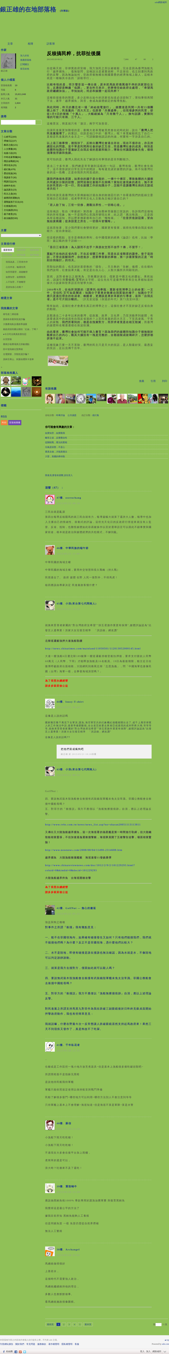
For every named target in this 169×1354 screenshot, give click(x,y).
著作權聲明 (53, 1344)
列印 (164, 381)
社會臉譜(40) (10, 206)
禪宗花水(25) (10, 165)
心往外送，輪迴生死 (16, 267)
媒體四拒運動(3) (12, 198)
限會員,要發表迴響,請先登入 (59, 475)
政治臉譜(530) (11, 218)
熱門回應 (21, 255)
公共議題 (72, 415)
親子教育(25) (10, 214)
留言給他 (24, 68)
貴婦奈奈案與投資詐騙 (14, 319)
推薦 (141, 381)
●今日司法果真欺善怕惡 (14, 334)
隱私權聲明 (67, 1344)
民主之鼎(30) (10, 193)
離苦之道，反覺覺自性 (56, 438)
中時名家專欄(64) (12, 157)
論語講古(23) (10, 189)
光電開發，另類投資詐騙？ (16, 354)
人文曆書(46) (10, 149)
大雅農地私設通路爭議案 (15, 324)
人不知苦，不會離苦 (16, 282)
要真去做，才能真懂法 (56, 451)
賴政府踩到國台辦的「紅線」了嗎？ (20, 329)
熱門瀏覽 (7, 255)
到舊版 (64, 10)
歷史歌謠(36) (10, 173)
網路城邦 (156, 1351)
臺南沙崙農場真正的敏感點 (16, 344)
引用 (153, 381)
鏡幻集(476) (10, 169)
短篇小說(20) (10, 153)
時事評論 (60, 415)
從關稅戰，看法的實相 (56, 442)
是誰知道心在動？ (14, 287)
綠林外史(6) (9, 185)
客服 (77, 1344)
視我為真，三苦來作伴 (17, 262)
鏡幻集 (95, 415)
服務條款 (41, 1344)
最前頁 (50, 1324)
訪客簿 (51, 43)
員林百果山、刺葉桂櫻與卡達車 (18, 359)
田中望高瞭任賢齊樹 (13, 349)
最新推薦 (34, 250)
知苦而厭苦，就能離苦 (17, 272)
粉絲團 (9, 1351)
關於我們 (19, 1344)
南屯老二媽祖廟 (10, 314)
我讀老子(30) (10, 177)
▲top (166, 1340)
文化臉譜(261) (11, 210)
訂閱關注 (24, 64)
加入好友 (24, 55)
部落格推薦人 (9, 372)
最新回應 (21, 250)
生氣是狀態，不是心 (55, 447)
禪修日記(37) (10, 141)
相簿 (30, 43)
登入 (142, 1351)
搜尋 (38, 122)
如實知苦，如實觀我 (55, 433)
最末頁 (88, 1324)
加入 (148, 1351)
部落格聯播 (14, 422)
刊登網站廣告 (6, 1344)
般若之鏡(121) (11, 145)
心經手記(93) (10, 137)
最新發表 (7, 250)
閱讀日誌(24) (10, 181)
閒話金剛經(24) (11, 161)
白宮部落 (7, 339)
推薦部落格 (25, 60)
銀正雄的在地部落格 (28, 9)
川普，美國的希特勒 (55, 456)
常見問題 (30, 1344)
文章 (10, 43)
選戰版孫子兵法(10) (13, 202)
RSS (4, 422)
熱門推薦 (34, 255)
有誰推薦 (51, 388)
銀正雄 (64, 754)
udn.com (165, 1344)
